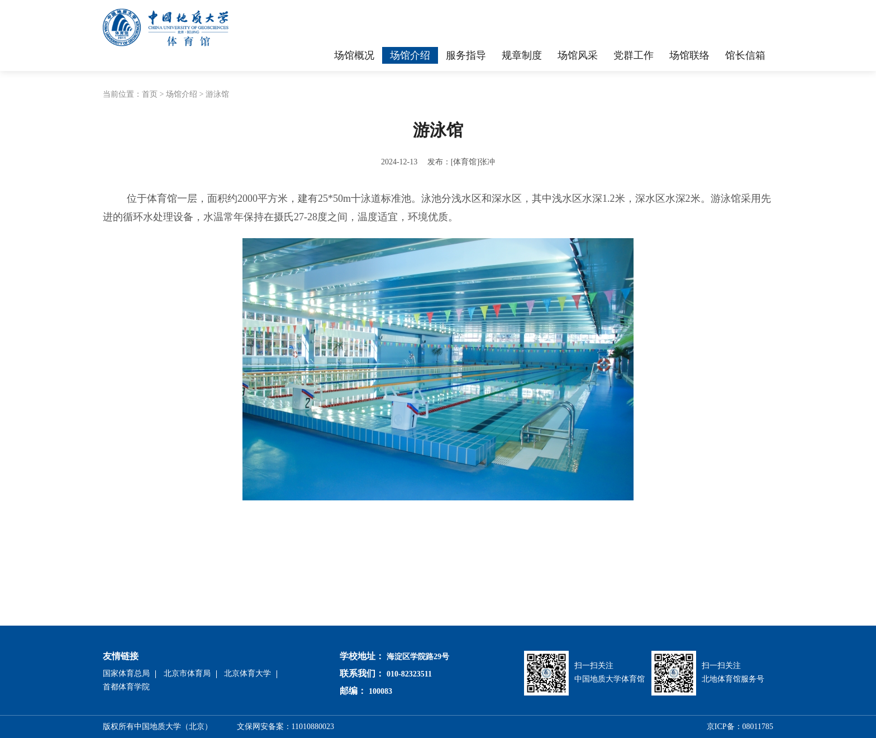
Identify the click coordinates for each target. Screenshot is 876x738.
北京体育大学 (247, 673)
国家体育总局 (126, 673)
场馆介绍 (181, 94)
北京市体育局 (187, 673)
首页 (150, 94)
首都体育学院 (126, 687)
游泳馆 (217, 94)
